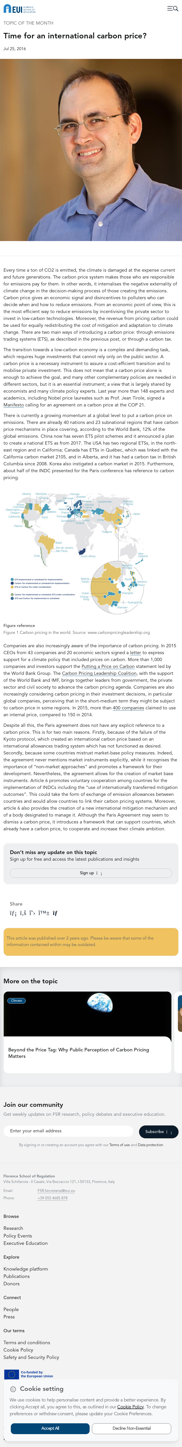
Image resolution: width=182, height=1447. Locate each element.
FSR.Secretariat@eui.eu (56, 1191)
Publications (16, 1276)
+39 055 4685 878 (53, 1198)
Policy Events (17, 1236)
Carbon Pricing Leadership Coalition (99, 673)
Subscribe (158, 1132)
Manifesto (13, 405)
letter (135, 653)
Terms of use (120, 1145)
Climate (16, 1000)
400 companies (128, 708)
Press (9, 1317)
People (11, 1309)
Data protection (150, 1145)
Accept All (50, 1429)
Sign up (91, 873)
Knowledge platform (25, 1269)
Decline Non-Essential (132, 1429)
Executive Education (25, 1243)
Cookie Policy (18, 1350)
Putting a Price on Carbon (108, 667)
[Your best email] (68, 1131)
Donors (11, 1284)
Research (13, 1228)
